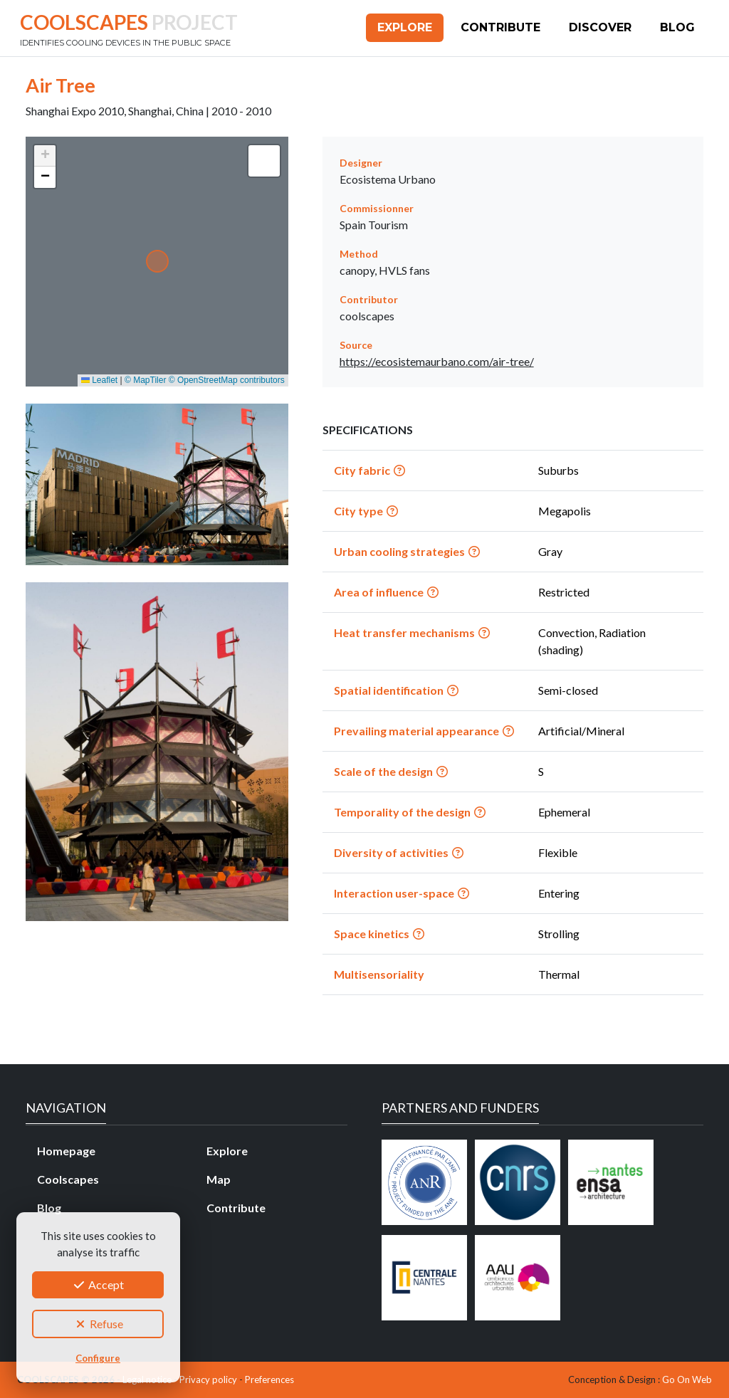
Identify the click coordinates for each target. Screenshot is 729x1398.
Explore (404, 27)
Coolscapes (68, 1179)
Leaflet (99, 380)
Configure (97, 1358)
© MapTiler (145, 380)
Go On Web (687, 1379)
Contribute (500, 27)
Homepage (66, 1150)
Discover (600, 27)
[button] (45, 156)
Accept (98, 1284)
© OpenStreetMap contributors (227, 380)
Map (218, 1179)
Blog (677, 27)
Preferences (269, 1379)
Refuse (98, 1323)
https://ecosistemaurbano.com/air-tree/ (437, 361)
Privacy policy (208, 1379)
